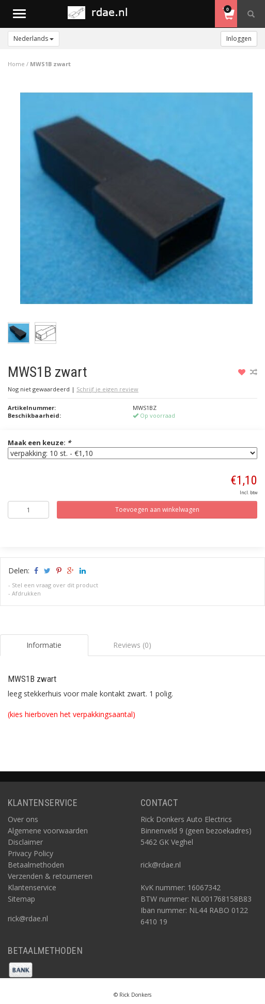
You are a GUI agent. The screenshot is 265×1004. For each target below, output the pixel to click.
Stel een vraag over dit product (55, 585)
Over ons (23, 819)
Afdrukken (26, 593)
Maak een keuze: (39, 442)
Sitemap (21, 899)
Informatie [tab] (43, 645)
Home (16, 64)
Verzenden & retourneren (50, 876)
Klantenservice (32, 887)
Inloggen (239, 38)
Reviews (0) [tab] (132, 645)
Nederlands (33, 38)
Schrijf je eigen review (107, 389)
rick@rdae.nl (28, 918)
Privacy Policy (30, 853)
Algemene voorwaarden (48, 830)
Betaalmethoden (36, 865)
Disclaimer (25, 842)
